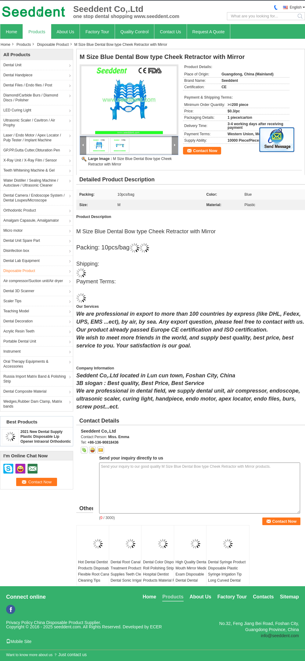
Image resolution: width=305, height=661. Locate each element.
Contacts (263, 596)
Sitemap (289, 596)
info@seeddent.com (280, 635)
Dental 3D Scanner (18, 291)
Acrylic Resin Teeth (18, 331)
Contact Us (170, 31)
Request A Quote (208, 31)
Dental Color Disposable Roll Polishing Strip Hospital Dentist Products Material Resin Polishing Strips (162, 574)
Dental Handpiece (17, 75)
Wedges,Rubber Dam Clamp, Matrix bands (32, 404)
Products (36, 31)
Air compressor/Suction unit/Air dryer (33, 281)
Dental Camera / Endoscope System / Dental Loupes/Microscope (34, 197)
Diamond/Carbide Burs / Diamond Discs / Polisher (30, 97)
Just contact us (72, 654)
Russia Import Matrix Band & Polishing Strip (34, 378)
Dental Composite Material (24, 391)
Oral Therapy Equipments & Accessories (25, 364)
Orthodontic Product (19, 210)
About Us (65, 31)
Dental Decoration (18, 321)
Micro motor (13, 230)
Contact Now (205, 150)
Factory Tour (97, 31)
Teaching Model (16, 311)
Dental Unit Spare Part (21, 240)
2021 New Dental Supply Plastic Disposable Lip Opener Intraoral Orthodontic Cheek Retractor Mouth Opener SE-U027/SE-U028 (45, 441)
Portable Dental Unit (19, 341)
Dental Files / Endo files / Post (27, 85)
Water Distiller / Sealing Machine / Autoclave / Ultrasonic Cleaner (30, 182)
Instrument (12, 351)
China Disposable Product (58, 622)
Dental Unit (12, 65)
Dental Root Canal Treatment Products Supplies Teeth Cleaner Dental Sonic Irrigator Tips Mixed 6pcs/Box (130, 574)
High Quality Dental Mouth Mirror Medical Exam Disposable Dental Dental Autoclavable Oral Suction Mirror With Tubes (193, 580)
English (296, 7)
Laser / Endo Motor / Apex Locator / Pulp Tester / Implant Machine (32, 137)
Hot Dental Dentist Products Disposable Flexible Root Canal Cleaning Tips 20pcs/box (95, 574)
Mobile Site (18, 641)
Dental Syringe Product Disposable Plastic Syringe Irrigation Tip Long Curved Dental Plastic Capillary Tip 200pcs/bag (227, 577)
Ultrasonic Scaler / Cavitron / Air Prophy (29, 122)
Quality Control (134, 31)
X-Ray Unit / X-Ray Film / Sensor (30, 160)
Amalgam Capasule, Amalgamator (31, 220)
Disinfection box (16, 251)
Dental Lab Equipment (21, 261)
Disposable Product (53, 44)
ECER (156, 626)
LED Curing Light (17, 110)
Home (11, 31)
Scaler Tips (12, 301)
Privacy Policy (19, 622)
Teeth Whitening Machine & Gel (29, 170)
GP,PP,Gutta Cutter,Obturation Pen (31, 150)
